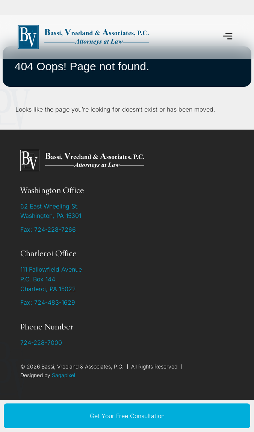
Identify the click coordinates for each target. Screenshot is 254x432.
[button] (227, 37)
